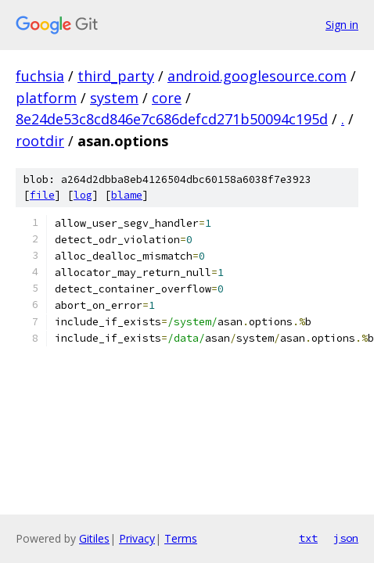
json (345, 538)
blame (126, 195)
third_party (115, 75)
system (114, 97)
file (42, 195)
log (83, 195)
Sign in (341, 24)
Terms (180, 538)
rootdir (40, 140)
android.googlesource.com (257, 75)
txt (308, 538)
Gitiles (94, 538)
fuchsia (40, 75)
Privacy (137, 538)
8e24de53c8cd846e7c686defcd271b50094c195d (172, 118)
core (167, 97)
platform (46, 97)
